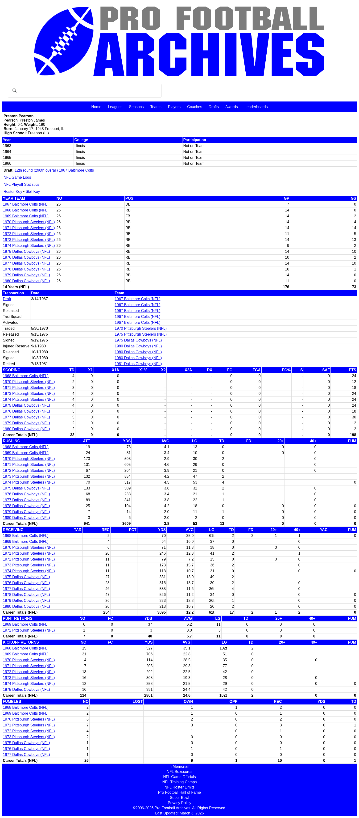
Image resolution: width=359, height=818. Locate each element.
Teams (155, 107)
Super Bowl (179, 798)
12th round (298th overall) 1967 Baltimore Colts (54, 170)
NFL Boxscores (179, 772)
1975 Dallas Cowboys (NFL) (26, 251)
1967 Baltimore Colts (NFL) (26, 204)
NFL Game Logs (17, 177)
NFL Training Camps (179, 782)
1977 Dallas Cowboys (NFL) (26, 263)
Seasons (136, 107)
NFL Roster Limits (179, 787)
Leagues (115, 107)
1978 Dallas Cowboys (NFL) (26, 269)
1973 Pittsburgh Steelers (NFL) (29, 240)
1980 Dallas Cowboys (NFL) (26, 281)
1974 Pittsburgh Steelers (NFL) (29, 246)
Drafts (214, 107)
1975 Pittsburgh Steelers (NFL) (141, 334)
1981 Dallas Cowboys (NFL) (138, 364)
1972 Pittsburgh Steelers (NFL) (29, 234)
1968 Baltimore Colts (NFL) (26, 210)
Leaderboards (256, 107)
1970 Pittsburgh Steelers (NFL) (29, 222)
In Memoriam (179, 766)
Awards (231, 107)
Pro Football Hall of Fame (179, 792)
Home (96, 107)
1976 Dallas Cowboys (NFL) (26, 257)
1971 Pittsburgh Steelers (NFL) (29, 228)
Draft (7, 299)
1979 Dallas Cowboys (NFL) (26, 275)
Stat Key (33, 192)
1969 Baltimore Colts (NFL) (26, 216)
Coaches (194, 107)
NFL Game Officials (179, 777)
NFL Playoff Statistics (21, 184)
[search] (84, 90)
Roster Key (13, 192)
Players (174, 107)
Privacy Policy (179, 803)
